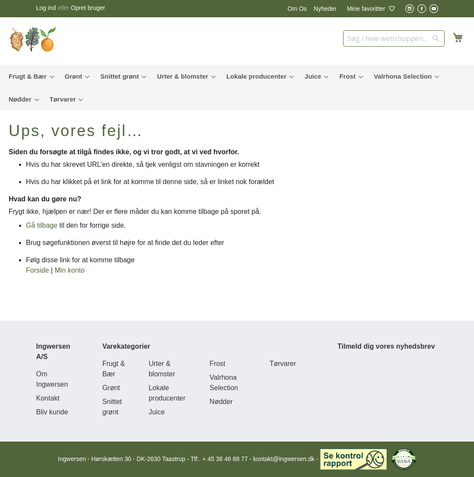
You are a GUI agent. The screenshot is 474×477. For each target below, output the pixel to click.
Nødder (221, 401)
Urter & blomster (162, 369)
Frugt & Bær (113, 369)
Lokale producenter (167, 393)
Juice (157, 412)
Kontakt (48, 398)
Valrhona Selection (224, 382)
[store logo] (34, 39)
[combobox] (394, 38)
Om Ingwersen (52, 379)
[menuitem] (29, 76)
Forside (37, 270)
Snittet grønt (112, 407)
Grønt (111, 387)
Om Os (297, 8)
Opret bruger (88, 7)
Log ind (46, 7)
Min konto (69, 270)
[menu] (237, 88)
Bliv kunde (52, 412)
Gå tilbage (41, 225)
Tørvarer (283, 363)
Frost (217, 363)
